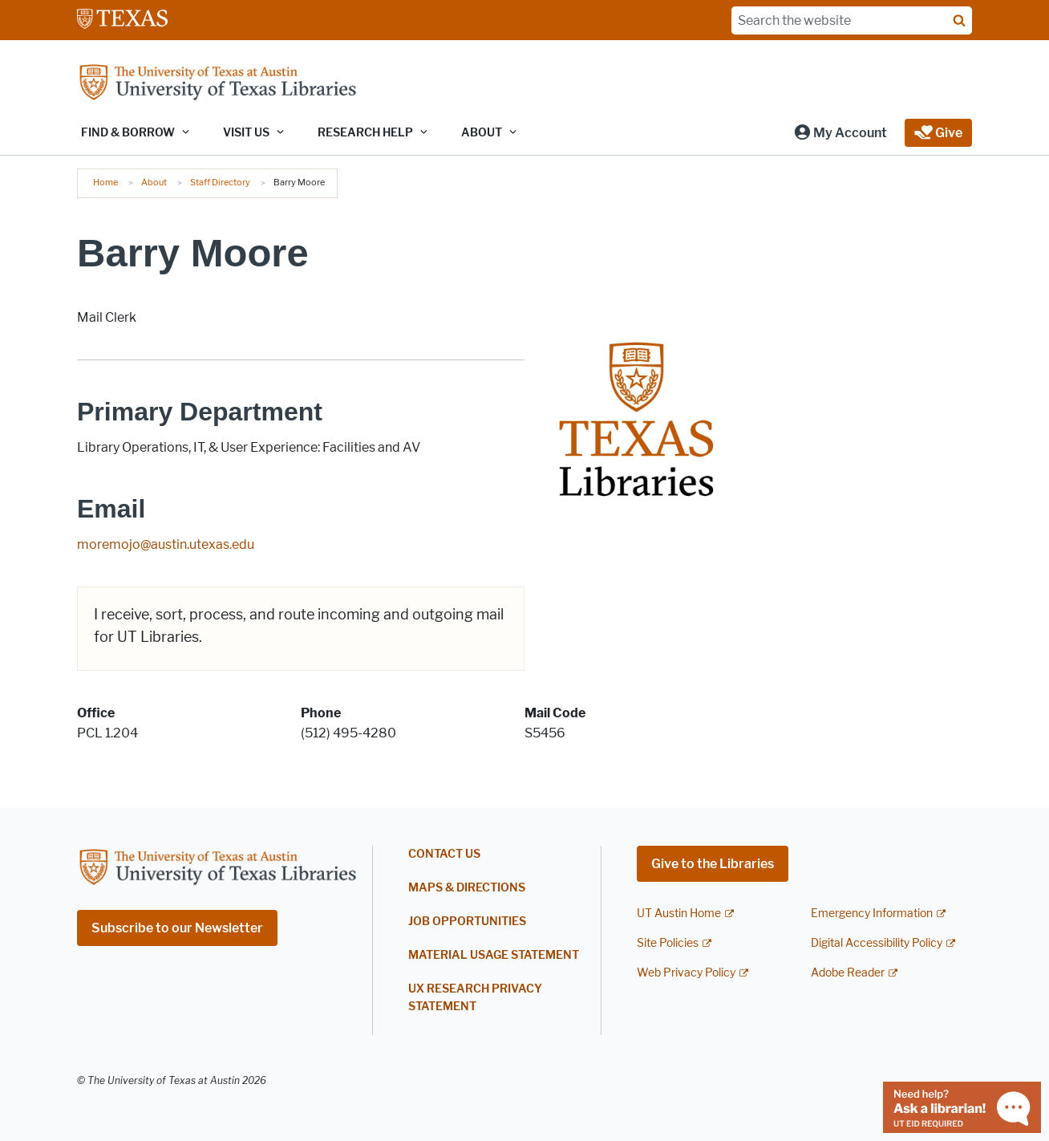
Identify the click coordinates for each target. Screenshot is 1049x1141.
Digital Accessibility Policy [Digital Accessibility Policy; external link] (876, 943)
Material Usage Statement (493, 955)
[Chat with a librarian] (962, 1106)
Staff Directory (220, 182)
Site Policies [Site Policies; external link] (668, 943)
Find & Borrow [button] (128, 133)
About (154, 182)
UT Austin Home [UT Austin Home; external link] (679, 913)
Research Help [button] (365, 133)
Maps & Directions (466, 888)
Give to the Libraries (712, 863)
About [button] (481, 133)
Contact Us (444, 854)
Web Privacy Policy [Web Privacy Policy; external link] (686, 973)
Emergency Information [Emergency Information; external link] (872, 913)
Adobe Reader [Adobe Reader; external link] (848, 973)
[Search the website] (851, 20)
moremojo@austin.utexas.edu (165, 544)
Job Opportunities (467, 921)
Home (105, 182)
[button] (840, 133)
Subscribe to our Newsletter (177, 928)
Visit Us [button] (246, 133)
